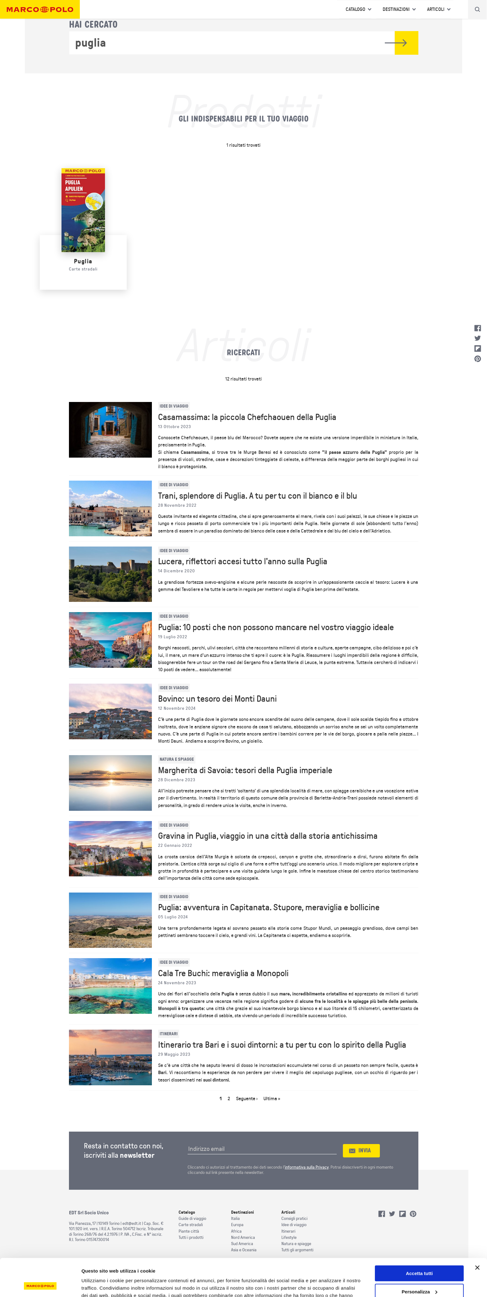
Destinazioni (396, 9)
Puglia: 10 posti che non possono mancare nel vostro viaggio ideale (276, 627)
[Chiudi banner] (477, 1232)
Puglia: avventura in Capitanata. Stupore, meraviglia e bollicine (269, 907)
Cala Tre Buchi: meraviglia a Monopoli (223, 973)
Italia (235, 1218)
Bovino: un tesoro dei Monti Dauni (217, 699)
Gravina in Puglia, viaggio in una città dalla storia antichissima (268, 836)
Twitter (477, 338)
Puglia (83, 261)
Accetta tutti (419, 1238)
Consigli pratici (294, 1218)
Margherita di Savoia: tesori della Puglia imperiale (245, 770)
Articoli (435, 9)
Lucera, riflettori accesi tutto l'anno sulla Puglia (242, 561)
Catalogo (355, 9)
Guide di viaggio (192, 1218)
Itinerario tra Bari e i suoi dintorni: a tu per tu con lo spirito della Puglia (282, 1045)
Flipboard (477, 348)
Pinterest (477, 358)
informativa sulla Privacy (307, 1167)
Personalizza (419, 1256)
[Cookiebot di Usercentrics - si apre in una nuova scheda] (40, 1285)
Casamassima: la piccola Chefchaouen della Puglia (247, 417)
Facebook (477, 328)
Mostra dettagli (98, 1284)
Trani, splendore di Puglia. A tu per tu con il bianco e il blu (257, 496)
